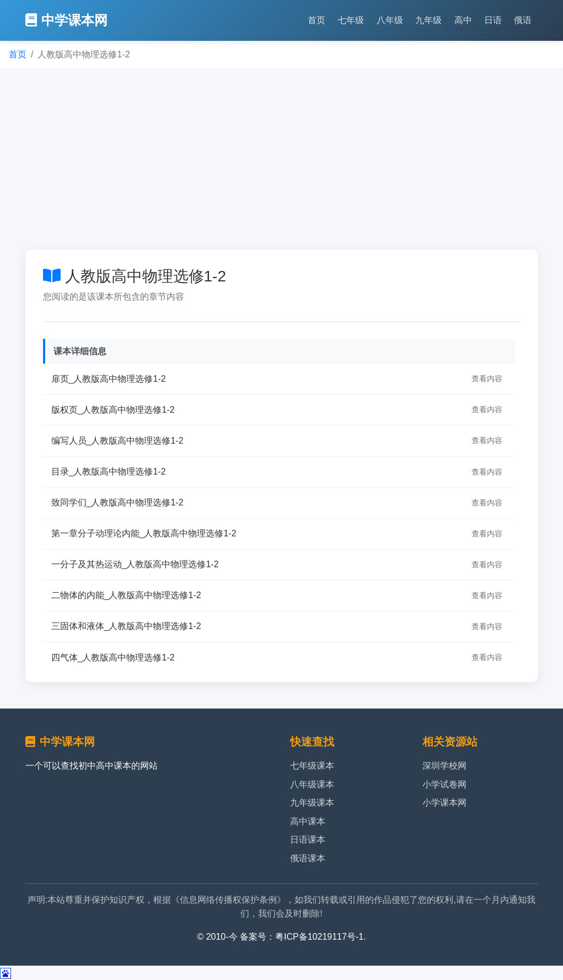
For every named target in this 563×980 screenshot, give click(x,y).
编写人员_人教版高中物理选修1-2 (117, 440)
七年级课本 (312, 765)
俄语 (523, 20)
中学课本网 (66, 20)
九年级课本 (312, 802)
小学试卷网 (444, 784)
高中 (463, 20)
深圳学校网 (444, 765)
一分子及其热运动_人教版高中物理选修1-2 (135, 564)
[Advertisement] (281, 159)
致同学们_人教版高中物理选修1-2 (117, 502)
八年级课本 (312, 784)
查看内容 (486, 378)
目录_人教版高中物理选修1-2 (108, 471)
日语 (493, 20)
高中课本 (307, 821)
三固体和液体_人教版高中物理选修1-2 (126, 626)
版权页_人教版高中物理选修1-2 (113, 409)
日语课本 (307, 839)
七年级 (350, 20)
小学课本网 (444, 802)
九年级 (428, 20)
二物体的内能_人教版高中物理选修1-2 (126, 595)
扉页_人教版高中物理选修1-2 (108, 379)
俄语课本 (307, 858)
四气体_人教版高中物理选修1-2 (113, 657)
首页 (316, 20)
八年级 (390, 20)
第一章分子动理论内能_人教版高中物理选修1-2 (144, 533)
